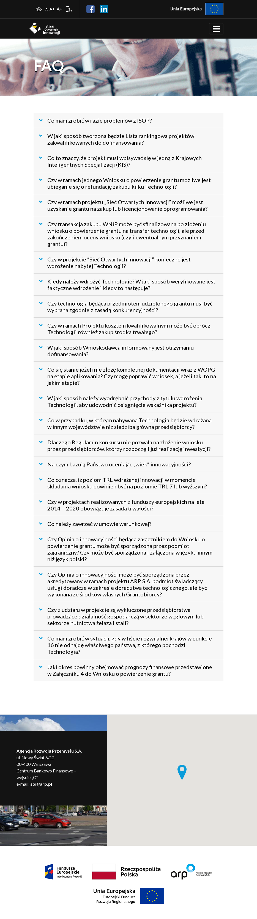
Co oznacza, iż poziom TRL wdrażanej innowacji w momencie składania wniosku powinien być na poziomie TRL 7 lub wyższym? (123, 483)
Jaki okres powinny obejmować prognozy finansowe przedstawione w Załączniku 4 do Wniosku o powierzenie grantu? (125, 670)
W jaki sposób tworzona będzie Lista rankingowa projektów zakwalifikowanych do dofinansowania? (116, 139)
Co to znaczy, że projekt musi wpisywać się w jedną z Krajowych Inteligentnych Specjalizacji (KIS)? (120, 161)
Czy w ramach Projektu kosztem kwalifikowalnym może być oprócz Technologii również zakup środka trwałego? (124, 328)
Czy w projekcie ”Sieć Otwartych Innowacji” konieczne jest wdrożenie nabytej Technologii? (115, 262)
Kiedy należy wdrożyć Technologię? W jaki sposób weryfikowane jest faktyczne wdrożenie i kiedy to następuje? (127, 284)
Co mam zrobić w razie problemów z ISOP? (95, 120)
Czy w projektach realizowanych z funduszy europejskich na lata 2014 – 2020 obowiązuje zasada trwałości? (121, 505)
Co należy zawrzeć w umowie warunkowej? (95, 523)
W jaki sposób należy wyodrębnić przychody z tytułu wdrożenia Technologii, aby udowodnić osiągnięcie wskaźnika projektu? (120, 401)
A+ (52, 9)
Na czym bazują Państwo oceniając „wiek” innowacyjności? (115, 464)
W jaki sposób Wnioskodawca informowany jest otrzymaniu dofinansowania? (116, 350)
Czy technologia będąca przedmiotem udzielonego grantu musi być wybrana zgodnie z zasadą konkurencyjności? (125, 306)
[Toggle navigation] (216, 28)
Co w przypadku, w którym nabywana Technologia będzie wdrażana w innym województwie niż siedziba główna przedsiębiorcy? (125, 423)
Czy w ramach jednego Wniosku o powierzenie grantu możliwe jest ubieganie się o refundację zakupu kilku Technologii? (125, 183)
